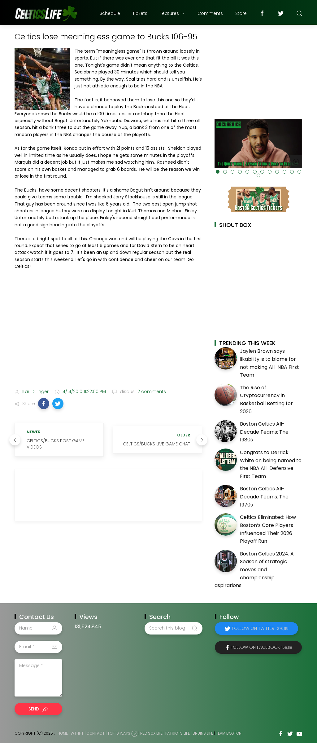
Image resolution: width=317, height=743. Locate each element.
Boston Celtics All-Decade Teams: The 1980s (264, 431)
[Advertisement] (108, 335)
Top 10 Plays (118, 733)
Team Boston (228, 733)
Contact (95, 733)
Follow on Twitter (260, 628)
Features (172, 13)
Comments (210, 13)
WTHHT (77, 733)
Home (63, 733)
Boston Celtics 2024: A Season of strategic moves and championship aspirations (254, 569)
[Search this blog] (173, 628)
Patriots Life (177, 733)
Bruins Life (203, 733)
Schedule (110, 13)
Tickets (139, 13)
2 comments (151, 391)
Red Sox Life (151, 733)
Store (241, 13)
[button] (43, 403)
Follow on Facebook (261, 647)
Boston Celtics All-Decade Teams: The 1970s (264, 496)
